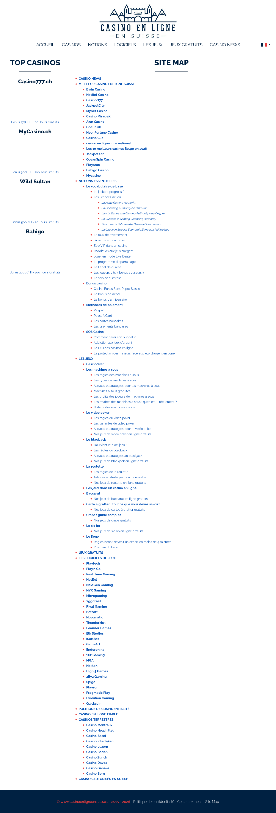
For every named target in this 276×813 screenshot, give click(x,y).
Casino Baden (97, 752)
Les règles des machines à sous (116, 375)
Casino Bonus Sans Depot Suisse (117, 288)
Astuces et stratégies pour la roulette (120, 477)
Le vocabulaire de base (104, 186)
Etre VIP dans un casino (110, 245)
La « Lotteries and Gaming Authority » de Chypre (133, 213)
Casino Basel (96, 736)
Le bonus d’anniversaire (110, 299)
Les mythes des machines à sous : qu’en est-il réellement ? (135, 402)
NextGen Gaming (99, 585)
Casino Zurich (96, 757)
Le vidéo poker (98, 413)
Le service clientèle (107, 278)
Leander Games (98, 628)
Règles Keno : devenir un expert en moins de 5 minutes (132, 542)
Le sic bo (93, 526)
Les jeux (86, 359)
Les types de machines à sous (115, 380)
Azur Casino (95, 122)
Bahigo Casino (97, 170)
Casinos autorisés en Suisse (103, 779)
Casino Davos (96, 763)
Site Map (212, 802)
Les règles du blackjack (110, 450)
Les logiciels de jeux (97, 558)
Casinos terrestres (96, 720)
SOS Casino (95, 332)
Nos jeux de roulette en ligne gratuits (120, 482)
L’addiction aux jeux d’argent (113, 251)
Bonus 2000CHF (35, 272)
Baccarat (93, 493)
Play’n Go (93, 569)
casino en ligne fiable (98, 714)
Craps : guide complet (103, 515)
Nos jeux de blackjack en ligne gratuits (121, 461)
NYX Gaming (96, 590)
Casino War (95, 364)
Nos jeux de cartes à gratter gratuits (119, 509)
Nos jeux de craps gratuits (112, 520)
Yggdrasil (93, 601)
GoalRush (93, 127)
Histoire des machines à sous (114, 407)
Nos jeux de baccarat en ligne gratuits (121, 499)
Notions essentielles (97, 181)
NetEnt (91, 580)
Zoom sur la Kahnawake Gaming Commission (130, 224)
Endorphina (95, 650)
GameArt (93, 644)
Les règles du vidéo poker (112, 418)
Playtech (93, 563)
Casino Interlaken (99, 741)
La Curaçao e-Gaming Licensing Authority (128, 218)
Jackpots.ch (95, 154)
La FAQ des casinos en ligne (113, 348)
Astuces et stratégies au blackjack (118, 455)
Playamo (93, 165)
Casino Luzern (97, 747)
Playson (92, 687)
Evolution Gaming (100, 698)
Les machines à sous (102, 369)
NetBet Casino (97, 95)
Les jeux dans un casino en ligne (111, 488)
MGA (90, 660)
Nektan (91, 666)
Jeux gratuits (186, 44)
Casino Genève (97, 768)
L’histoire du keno (106, 547)
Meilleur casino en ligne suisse (107, 84)
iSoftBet (92, 639)
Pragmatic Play (98, 693)
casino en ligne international (108, 143)
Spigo (90, 682)
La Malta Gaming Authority (118, 202)
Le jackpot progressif (109, 191)
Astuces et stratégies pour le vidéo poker (123, 429)
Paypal (99, 310)
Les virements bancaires (111, 326)
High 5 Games (97, 671)
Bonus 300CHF (35, 172)
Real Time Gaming (100, 574)
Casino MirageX (98, 116)
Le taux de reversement (110, 235)
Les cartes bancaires (108, 321)
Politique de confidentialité (104, 709)
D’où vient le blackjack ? (110, 445)
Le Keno (92, 536)
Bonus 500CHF (35, 222)
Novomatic (94, 617)
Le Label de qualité (107, 267)
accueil (45, 44)
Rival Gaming (96, 607)
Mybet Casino (96, 111)
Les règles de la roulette (111, 472)
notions (97, 44)
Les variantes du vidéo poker (114, 423)
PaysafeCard (103, 315)
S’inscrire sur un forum (109, 240)
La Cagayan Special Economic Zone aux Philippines (135, 229)
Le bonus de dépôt (107, 294)
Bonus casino (96, 283)
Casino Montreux (99, 725)
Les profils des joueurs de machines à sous (124, 396)
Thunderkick (95, 623)
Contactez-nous (189, 802)
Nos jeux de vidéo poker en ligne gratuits (122, 434)
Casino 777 (94, 100)
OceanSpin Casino (100, 159)
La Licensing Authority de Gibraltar (124, 208)
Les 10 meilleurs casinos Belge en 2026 (116, 149)
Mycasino (93, 176)
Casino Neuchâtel (100, 730)
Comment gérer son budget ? (115, 337)
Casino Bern (95, 774)
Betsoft (92, 612)
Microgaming (96, 596)
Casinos (71, 44)
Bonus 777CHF (35, 122)
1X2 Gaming (95, 655)
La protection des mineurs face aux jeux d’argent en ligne (134, 353)
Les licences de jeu (107, 197)
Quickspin (93, 703)
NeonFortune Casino (102, 132)
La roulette (95, 466)
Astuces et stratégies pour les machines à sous (127, 385)
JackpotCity (95, 106)
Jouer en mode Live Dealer (113, 256)
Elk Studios (95, 633)
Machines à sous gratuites (112, 391)
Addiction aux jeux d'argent (113, 342)
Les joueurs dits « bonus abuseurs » (119, 272)
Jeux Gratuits (91, 553)
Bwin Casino (95, 89)
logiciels (125, 44)
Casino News (225, 44)
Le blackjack (96, 440)
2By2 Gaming (96, 677)
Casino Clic (94, 138)
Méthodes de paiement (104, 305)
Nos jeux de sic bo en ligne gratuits (118, 531)
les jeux (153, 44)
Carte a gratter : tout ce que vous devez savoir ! (123, 504)
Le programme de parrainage (115, 262)
